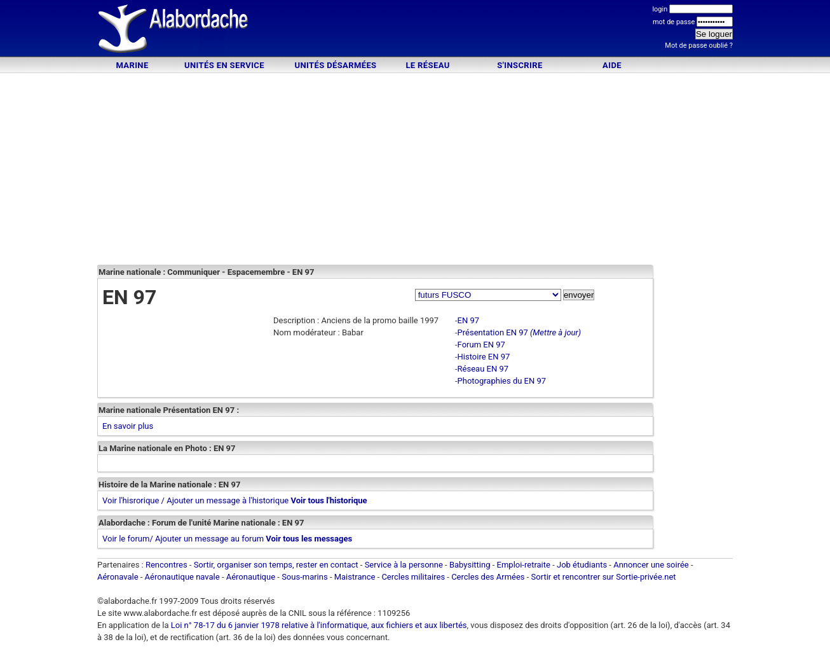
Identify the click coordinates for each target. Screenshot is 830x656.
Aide (612, 65)
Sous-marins (305, 577)
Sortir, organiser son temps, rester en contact (276, 564)
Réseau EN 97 (483, 368)
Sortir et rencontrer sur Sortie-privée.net (603, 577)
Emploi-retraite (523, 564)
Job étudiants (582, 564)
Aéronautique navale (182, 577)
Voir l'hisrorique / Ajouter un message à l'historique (195, 500)
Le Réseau (427, 65)
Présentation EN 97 (493, 332)
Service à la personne (404, 564)
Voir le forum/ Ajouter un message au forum (183, 538)
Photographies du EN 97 (502, 381)
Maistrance (355, 577)
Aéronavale (118, 577)
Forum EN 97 (481, 344)
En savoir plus (127, 426)
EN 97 (469, 320)
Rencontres (166, 564)
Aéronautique (252, 577)
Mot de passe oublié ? (699, 45)
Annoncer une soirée (651, 564)
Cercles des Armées (487, 577)
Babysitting (470, 564)
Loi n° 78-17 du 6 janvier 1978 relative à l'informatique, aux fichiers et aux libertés (318, 625)
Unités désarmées (335, 65)
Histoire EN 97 (484, 356)
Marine (132, 65)
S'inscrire (519, 65)
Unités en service (224, 65)
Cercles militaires (413, 577)
